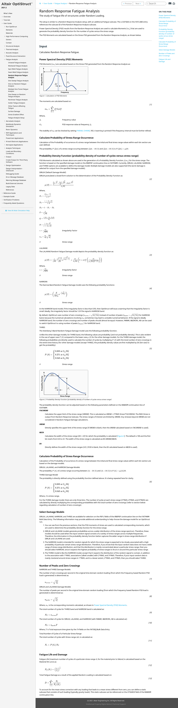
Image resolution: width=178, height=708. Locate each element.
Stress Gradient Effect (16, 114)
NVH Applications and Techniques (14, 134)
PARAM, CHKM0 (83, 130)
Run (11, 27)
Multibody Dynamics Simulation (13, 125)
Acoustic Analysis (12, 53)
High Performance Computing (17, 36)
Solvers (8, 39)
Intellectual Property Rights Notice (98, 704)
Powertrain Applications (15, 138)
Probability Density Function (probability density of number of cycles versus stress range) (166, 33)
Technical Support (119, 704)
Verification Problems (11, 200)
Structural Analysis (12, 46)
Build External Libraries (14, 183)
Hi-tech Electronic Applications (17, 141)
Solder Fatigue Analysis (16, 103)
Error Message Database (15, 177)
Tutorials (7, 20)
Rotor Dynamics (12, 129)
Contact (9, 43)
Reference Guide (10, 193)
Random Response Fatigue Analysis (83, 3)
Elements (9, 30)
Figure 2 (121, 436)
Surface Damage (14, 111)
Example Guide (9, 196)
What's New (8, 13)
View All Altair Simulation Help (19, 210)
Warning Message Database (16, 180)
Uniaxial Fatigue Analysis (17, 63)
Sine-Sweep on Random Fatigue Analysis (16, 95)
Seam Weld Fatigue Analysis (18, 72)
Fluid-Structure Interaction (15, 56)
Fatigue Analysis (12, 59)
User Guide (8, 23)
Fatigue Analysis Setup (16, 118)
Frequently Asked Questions (14, 203)
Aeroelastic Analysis (13, 121)
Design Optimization (13, 165)
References (10, 190)
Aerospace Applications (14, 145)
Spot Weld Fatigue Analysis (18, 69)
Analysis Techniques (13, 148)
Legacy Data (10, 187)
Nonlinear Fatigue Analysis (18, 100)
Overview (7, 17)
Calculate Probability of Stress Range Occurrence (167, 23)
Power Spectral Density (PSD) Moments (110, 605)
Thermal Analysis (12, 49)
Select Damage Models (167, 50)
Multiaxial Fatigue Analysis (17, 66)
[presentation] (128, 29)
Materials (9, 33)
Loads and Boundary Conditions (13, 152)
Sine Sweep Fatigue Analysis (18, 81)
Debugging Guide (12, 174)
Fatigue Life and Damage (164, 60)
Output (8, 157)
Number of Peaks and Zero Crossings (167, 54)
